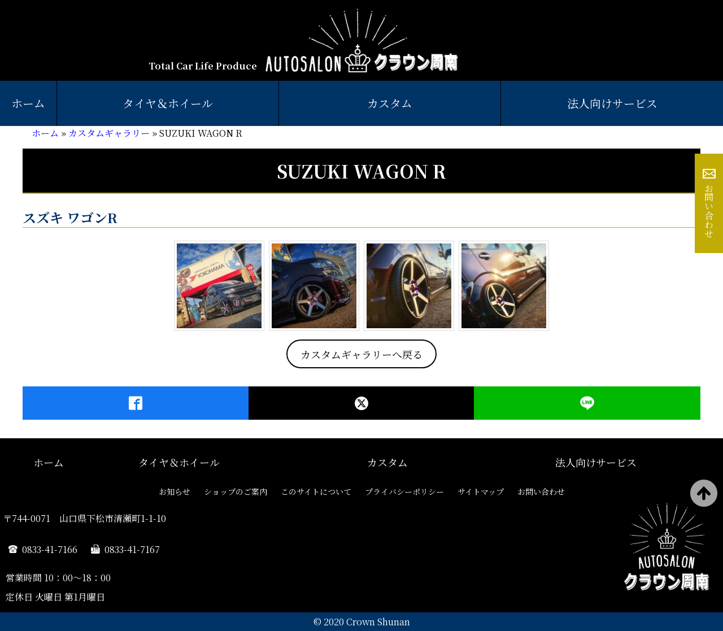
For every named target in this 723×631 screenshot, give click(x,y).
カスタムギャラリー (109, 133)
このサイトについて (316, 491)
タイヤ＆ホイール (168, 103)
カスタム (389, 103)
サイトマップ (481, 491)
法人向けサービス (612, 103)
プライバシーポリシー (404, 491)
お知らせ (174, 491)
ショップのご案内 (235, 491)
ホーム (28, 103)
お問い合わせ (709, 211)
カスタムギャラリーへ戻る (361, 354)
